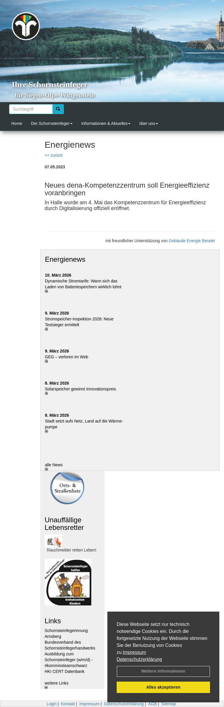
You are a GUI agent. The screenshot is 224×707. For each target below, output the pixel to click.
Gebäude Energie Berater (192, 240)
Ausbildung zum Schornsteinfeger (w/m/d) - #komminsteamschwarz (69, 660)
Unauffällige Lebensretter (64, 523)
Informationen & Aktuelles (106, 123)
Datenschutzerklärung (139, 659)
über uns (148, 123)
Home (16, 123)
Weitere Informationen (163, 671)
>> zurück (53, 155)
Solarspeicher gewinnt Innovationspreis (80, 389)
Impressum (134, 652)
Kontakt (68, 703)
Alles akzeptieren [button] (163, 687)
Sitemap (168, 703)
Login (52, 703)
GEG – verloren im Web (66, 357)
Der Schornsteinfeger (51, 123)
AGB (152, 703)
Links (53, 621)
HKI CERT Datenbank (64, 671)
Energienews (65, 259)
